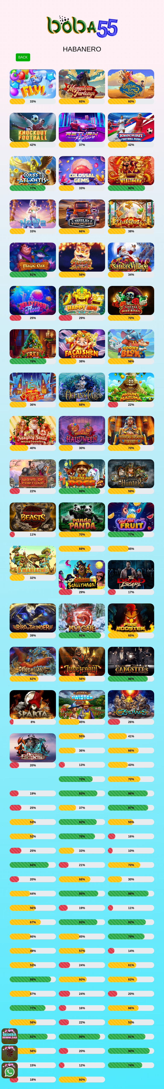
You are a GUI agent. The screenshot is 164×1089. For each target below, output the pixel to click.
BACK (23, 57)
